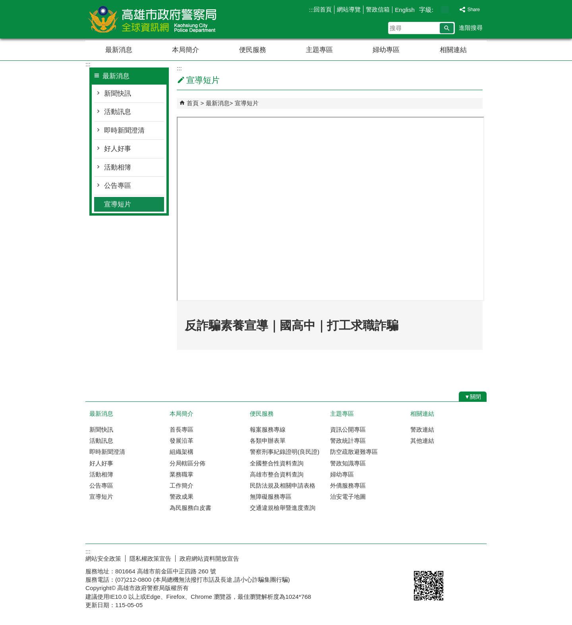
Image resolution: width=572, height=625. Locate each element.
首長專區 (181, 429)
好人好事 (117, 148)
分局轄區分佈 (187, 463)
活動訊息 (117, 112)
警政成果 (181, 496)
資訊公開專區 (348, 429)
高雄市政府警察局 (152, 19)
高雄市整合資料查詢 (276, 474)
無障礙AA (458, 557)
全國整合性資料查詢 (276, 463)
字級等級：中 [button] (445, 10)
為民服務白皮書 (190, 507)
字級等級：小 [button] (436, 9)
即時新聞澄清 (124, 130)
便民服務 (252, 50)
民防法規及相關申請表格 (282, 485)
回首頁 (323, 9)
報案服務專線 (268, 429)
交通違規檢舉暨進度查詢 (282, 507)
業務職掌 (181, 474)
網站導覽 (349, 9)
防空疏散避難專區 (354, 451)
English (405, 9)
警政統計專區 (348, 440)
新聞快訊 (117, 93)
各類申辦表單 (268, 440)
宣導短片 (117, 204)
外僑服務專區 (348, 485)
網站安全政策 (103, 558)
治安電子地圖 (348, 496)
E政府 (418, 557)
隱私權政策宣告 (150, 558)
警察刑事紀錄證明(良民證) (284, 451)
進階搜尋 (471, 27)
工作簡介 (181, 485)
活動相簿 (117, 167)
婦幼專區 (386, 50)
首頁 (193, 103)
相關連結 (453, 50)
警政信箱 (378, 9)
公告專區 (117, 185)
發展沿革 (181, 440)
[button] (447, 28)
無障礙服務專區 (271, 496)
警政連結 (422, 429)
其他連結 (422, 440)
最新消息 (118, 50)
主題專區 (319, 50)
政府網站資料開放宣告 (209, 558)
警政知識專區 (348, 463)
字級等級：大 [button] (453, 9)
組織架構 (181, 451)
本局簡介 (185, 50)
